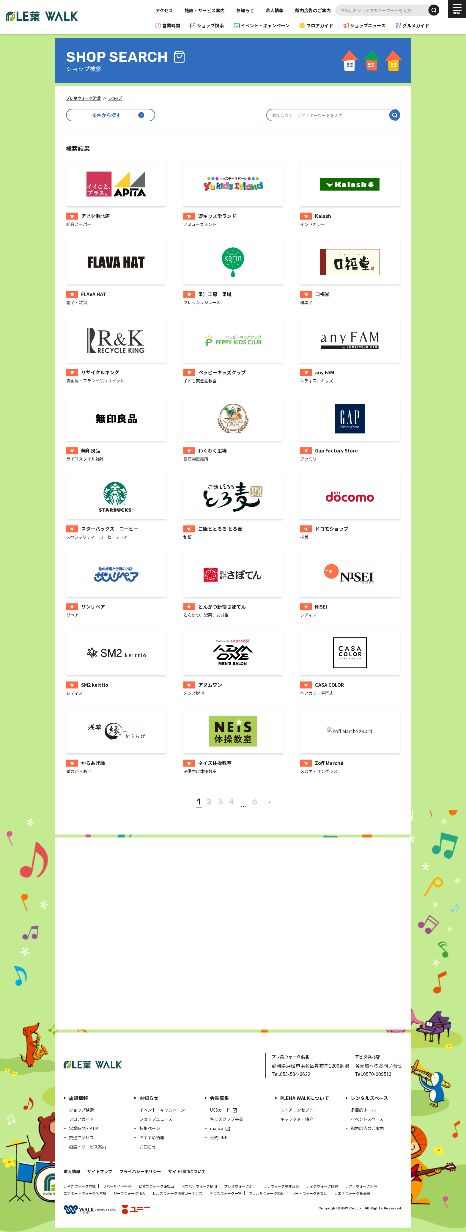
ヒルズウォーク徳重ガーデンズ (177, 1193)
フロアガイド (319, 25)
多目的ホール (363, 1110)
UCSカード (220, 1110)
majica (216, 1128)
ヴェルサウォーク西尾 (266, 1193)
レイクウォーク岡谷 (322, 1186)
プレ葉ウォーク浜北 (240, 1186)
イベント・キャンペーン (265, 25)
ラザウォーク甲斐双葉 (281, 1186)
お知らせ (245, 10)
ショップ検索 (210, 25)
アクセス (164, 10)
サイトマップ (99, 1171)
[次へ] (269, 801)
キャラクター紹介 (296, 1119)
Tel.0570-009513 (373, 1073)
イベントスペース (367, 1119)
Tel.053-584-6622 (291, 1073)
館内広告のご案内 (313, 10)
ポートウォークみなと (309, 1193)
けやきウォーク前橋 (80, 1186)
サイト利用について (187, 1171)
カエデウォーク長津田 (352, 1193)
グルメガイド (415, 25)
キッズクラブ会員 (226, 1119)
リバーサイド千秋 (117, 1186)
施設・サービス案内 (205, 10)
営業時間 (171, 25)
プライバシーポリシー (140, 1171)
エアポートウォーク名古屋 (85, 1193)
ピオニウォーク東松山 (156, 1186)
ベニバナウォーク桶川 (199, 1186)
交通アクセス (81, 1137)
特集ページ (149, 1128)
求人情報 (275, 10)
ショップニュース (367, 25)
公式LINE (218, 1137)
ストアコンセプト (297, 1110)
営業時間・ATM (83, 1128)
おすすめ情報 (151, 1137)
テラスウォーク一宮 (226, 1193)
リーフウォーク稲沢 (129, 1193)
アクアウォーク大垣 (361, 1186)
